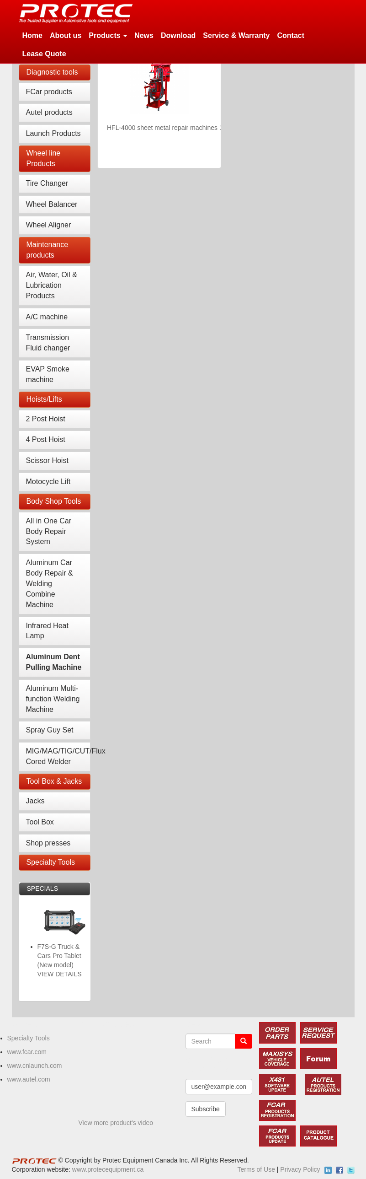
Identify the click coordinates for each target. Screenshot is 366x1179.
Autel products (49, 112)
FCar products (49, 92)
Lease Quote (44, 54)
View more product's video (116, 1122)
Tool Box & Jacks (54, 781)
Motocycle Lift (48, 481)
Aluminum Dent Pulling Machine (54, 662)
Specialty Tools (51, 862)
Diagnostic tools (52, 72)
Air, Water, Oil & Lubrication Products (51, 285)
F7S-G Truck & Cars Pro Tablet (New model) (59, 956)
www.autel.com (28, 1079)
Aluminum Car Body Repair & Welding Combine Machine (49, 583)
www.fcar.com (27, 1051)
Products (108, 35)
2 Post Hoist (45, 419)
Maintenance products (48, 250)
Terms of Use (256, 1169)
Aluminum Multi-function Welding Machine (53, 698)
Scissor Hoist (47, 460)
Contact (290, 35)
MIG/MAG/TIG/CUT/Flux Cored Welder (58, 756)
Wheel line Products (44, 158)
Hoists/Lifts (44, 399)
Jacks (35, 801)
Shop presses (48, 843)
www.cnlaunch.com (34, 1065)
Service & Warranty (236, 35)
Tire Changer (47, 183)
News (144, 35)
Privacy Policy (300, 1169)
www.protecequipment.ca (107, 1169)
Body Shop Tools (54, 501)
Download (178, 35)
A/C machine (47, 317)
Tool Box (40, 822)
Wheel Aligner (48, 225)
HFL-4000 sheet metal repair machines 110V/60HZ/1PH (186, 127)
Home (32, 35)
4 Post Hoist (45, 439)
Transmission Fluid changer (48, 343)
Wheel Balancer (52, 204)
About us (65, 35)
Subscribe (205, 1109)
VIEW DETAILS (59, 974)
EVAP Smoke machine (47, 374)
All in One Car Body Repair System (49, 531)
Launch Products (53, 133)
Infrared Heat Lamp (47, 631)
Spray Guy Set (50, 730)
